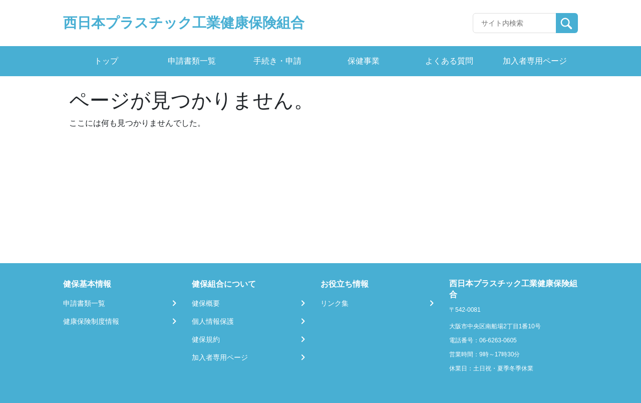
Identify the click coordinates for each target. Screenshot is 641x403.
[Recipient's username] (514, 23)
